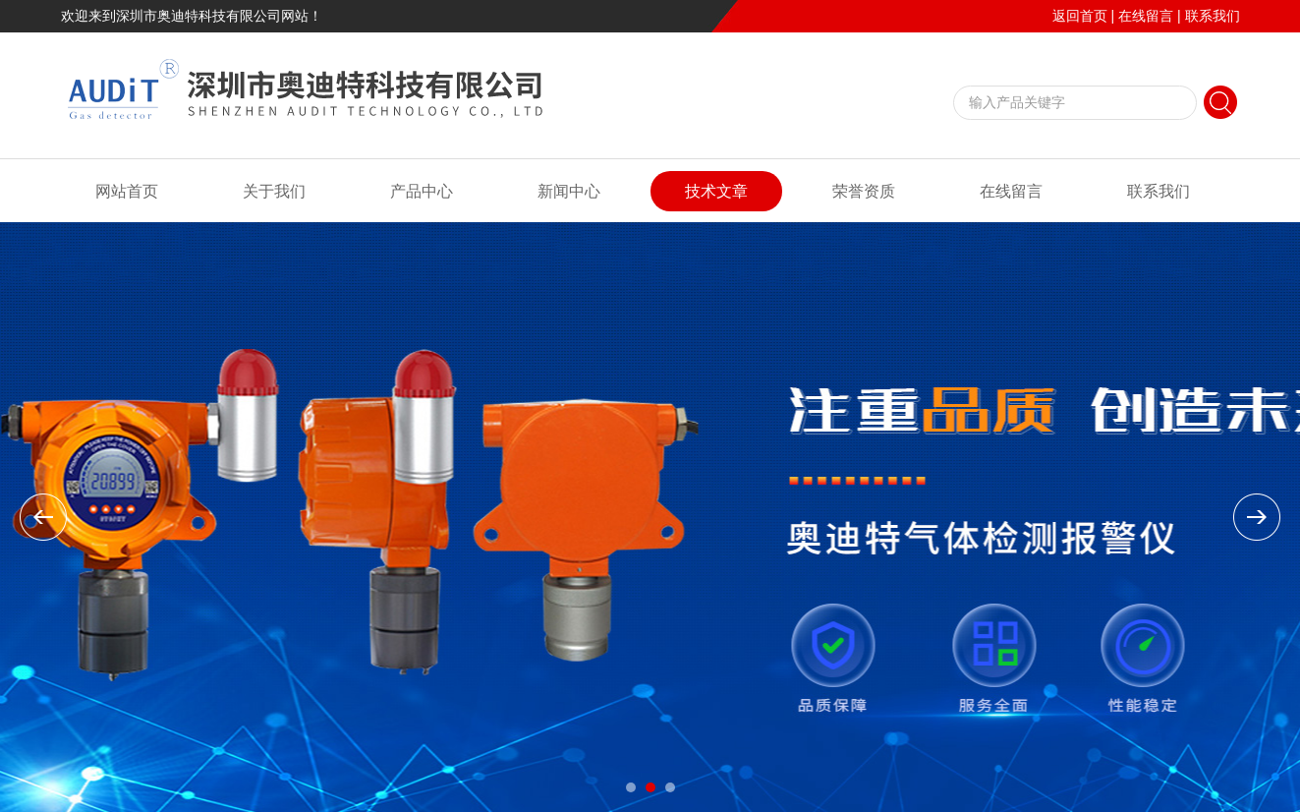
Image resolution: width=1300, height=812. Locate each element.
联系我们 (1212, 16)
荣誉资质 (863, 191)
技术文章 (716, 191)
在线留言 (1145, 16)
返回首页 (1079, 16)
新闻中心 (568, 191)
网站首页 (126, 191)
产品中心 (421, 191)
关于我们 (274, 191)
